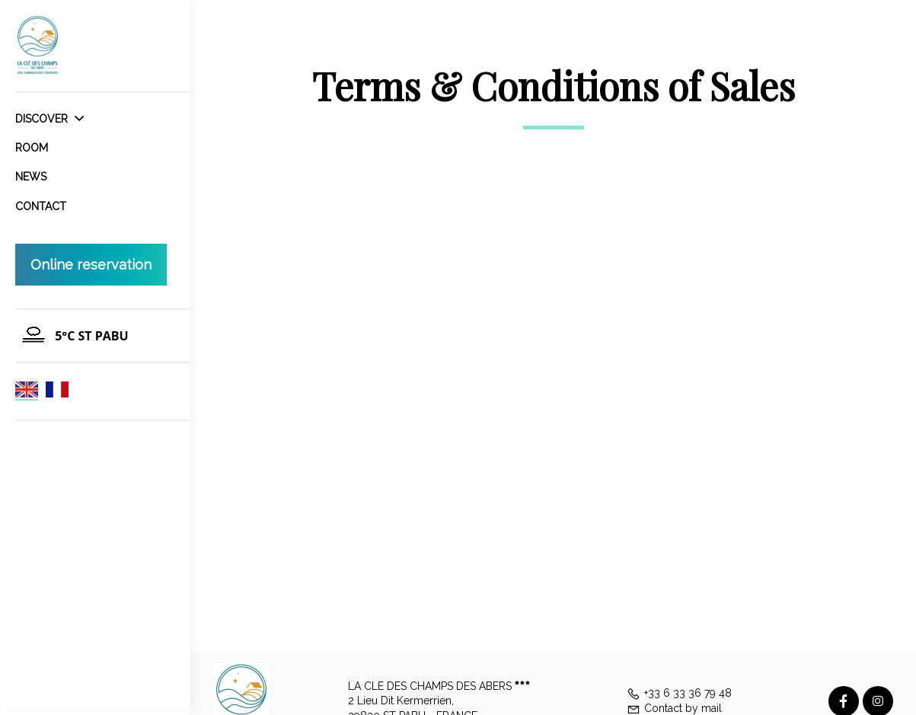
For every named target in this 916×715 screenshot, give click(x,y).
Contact (40, 206)
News (30, 177)
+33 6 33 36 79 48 (679, 693)
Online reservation (91, 265)
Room (31, 148)
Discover (49, 119)
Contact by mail (674, 708)
